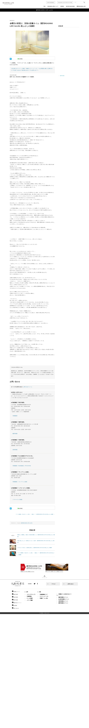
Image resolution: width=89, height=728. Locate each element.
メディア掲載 (31, 600)
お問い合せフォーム (27, 386)
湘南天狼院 (16, 594)
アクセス (53, 583)
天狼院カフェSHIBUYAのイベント (65, 595)
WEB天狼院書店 (50, 2)
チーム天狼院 (31, 598)
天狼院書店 (15, 415)
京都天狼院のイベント (64, 601)
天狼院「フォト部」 (45, 598)
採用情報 (16, 605)
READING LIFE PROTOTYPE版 (65, 2)
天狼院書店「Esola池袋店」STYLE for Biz (22, 465)
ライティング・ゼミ (45, 596)
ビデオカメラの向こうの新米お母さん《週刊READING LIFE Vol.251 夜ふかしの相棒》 (34, 547)
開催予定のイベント (18, 602)
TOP (44, 6)
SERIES (62, 6)
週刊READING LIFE (81, 6)
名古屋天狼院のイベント (65, 599)
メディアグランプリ (32, 594)
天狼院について (17, 591)
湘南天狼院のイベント (64, 597)
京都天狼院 (15, 449)
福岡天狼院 (15, 433)
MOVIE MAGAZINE (70, 6)
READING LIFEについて (52, 6)
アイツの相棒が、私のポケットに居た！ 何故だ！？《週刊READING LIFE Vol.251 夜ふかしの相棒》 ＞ (35, 514)
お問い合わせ (70, 583)
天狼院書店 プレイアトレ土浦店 (20, 481)
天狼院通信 (30, 596)
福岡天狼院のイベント (64, 603)
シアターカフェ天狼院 (17, 499)
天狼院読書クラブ (45, 594)
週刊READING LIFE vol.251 (26, 523)
